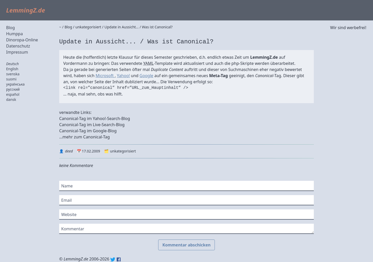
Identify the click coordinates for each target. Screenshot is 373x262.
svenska (12, 74)
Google (146, 75)
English (12, 68)
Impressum (17, 52)
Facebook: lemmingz (119, 259)
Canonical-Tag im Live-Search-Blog (92, 124)
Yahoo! (123, 75)
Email (66, 200)
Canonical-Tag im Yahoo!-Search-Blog (94, 118)
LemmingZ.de (25, 10)
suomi (11, 79)
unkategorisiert (123, 151)
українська (15, 84)
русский (13, 89)
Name (67, 186)
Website (69, 214)
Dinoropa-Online (22, 40)
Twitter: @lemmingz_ (112, 259)
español (12, 94)
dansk (11, 99)
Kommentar (72, 229)
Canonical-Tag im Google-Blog (88, 131)
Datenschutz (18, 46)
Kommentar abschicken (187, 245)
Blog (10, 27)
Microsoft (105, 75)
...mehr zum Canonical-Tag (84, 137)
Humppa (14, 34)
